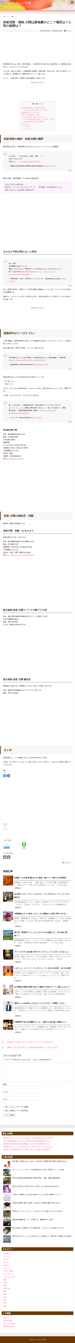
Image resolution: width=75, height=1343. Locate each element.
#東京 (34, 271)
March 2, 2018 (36, 417)
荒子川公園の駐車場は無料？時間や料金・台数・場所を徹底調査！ (36, 1178)
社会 (4, 1300)
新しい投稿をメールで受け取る (16, 1110)
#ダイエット (40, 271)
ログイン (6, 1317)
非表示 (40, 104)
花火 (4, 1303)
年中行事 (6, 1288)
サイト (5, 1099)
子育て (5, 1282)
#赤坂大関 (23, 266)
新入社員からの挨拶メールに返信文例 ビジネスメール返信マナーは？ (38, 1228)
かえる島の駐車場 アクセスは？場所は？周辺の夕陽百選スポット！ (27, 1141)
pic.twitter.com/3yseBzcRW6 (19, 274)
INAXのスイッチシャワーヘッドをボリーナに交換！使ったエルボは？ (28, 1138)
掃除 (4, 1291)
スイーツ (6, 1268)
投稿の (7, 1320)
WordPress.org (8, 1326)
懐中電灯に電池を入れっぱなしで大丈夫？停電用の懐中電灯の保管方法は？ (40, 1161)
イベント (6, 1256)
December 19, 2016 (41, 364)
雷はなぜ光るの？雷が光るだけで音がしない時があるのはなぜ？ (35, 1186)
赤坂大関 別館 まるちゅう (34, 117)
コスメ (5, 1265)
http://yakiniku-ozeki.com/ (15, 459)
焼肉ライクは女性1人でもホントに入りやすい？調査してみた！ (40, 1003)
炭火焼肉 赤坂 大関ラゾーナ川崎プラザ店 (38, 119)
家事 (4, 1285)
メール (6, 1092)
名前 (5, 1084)
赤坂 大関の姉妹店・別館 (30, 114)
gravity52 (67, 862)
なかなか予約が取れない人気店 (35, 110)
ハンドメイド (8, 1274)
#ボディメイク (50, 271)
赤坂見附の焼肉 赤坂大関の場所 (33, 108)
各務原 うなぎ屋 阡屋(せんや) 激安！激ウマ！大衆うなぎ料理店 (40, 878)
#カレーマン (20, 408)
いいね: (27, 128)
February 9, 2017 (49, 166)
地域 (4, 1279)
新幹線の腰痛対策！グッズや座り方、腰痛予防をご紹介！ (33, 1219)
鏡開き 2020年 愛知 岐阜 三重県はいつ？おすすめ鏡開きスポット (27, 1144)
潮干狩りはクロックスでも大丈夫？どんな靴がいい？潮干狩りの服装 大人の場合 (41, 1236)
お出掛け (6, 1253)
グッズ (5, 1259)
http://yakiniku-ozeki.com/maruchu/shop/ (20, 555)
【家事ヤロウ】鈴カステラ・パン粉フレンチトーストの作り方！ (27, 1042)
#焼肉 (30, 271)
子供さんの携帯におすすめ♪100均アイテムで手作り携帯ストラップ (36, 1194)
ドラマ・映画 (8, 1271)
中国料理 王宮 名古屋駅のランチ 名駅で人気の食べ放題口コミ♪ (40, 1022)
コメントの (9, 1323)
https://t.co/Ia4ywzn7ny (47, 410)
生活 (4, 1297)
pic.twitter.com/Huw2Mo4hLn (19, 413)
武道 (4, 1294)
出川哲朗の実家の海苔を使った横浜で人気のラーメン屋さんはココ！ (42, 987)
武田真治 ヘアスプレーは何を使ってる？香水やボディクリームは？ (27, 1146)
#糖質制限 (24, 271)
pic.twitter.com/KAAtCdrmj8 (30, 161)
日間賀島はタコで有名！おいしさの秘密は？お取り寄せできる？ (40, 914)
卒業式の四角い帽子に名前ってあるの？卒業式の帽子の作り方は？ (36, 1203)
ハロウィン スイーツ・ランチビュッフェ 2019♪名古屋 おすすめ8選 (42, 968)
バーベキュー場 (9, 1277)
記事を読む (18, 888)
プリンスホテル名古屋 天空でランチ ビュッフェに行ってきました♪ (41, 952)
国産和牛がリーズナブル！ (31, 112)
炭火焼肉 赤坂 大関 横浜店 (33, 121)
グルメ (68, 31)
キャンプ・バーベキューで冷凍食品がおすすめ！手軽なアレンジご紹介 (38, 1169)
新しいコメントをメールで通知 (16, 1107)
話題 (4, 1306)
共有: (26, 126)
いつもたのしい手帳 (17, 3)
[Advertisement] (37, 47)
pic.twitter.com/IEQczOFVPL (35, 360)
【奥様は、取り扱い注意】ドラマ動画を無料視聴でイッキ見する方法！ (30, 1047)
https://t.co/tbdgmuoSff (17, 360)
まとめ (24, 124)
